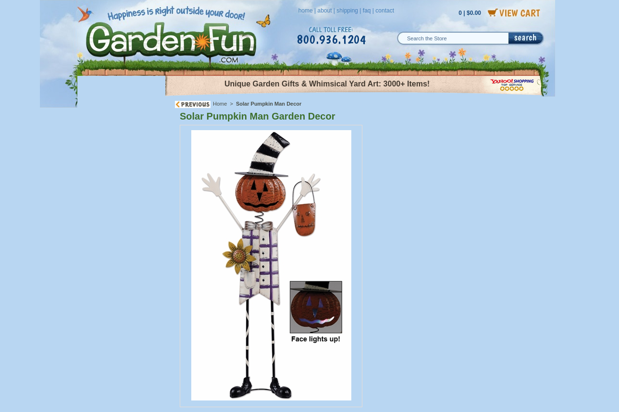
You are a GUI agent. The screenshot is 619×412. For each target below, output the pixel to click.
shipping (347, 10)
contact (384, 10)
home (305, 10)
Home (220, 104)
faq (367, 10)
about (324, 10)
